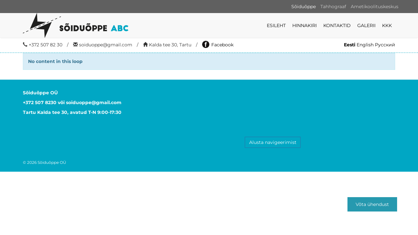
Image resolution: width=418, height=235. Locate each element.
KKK (387, 25)
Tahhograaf (333, 6)
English (365, 45)
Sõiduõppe (303, 6)
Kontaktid (337, 25)
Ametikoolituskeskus (374, 6)
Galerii (366, 25)
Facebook (217, 44)
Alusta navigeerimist (273, 142)
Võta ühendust (372, 204)
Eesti (349, 45)
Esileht (276, 25)
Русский (385, 45)
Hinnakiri (304, 25)
